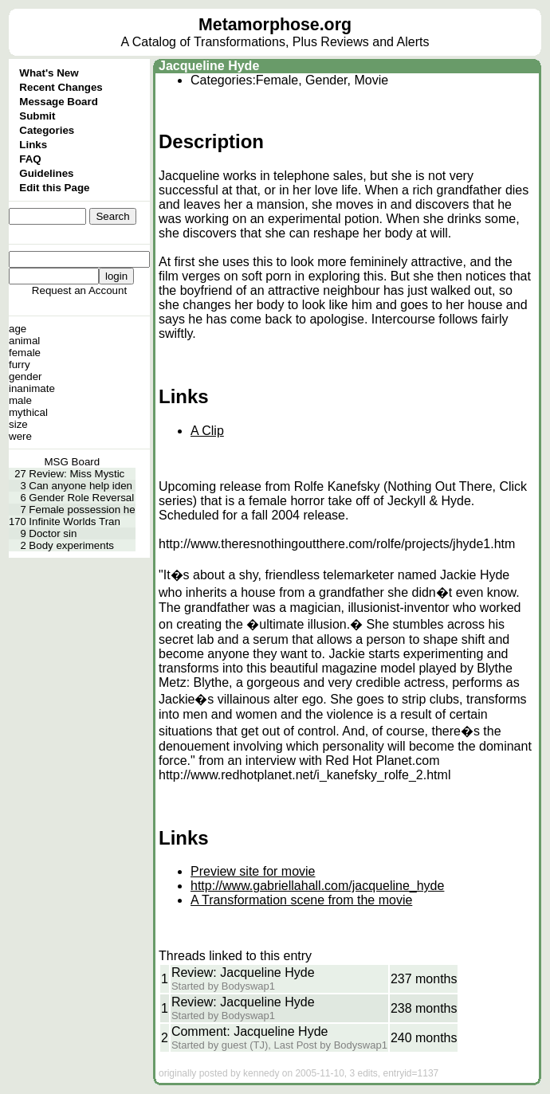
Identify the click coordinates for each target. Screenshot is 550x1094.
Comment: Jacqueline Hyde (249, 1031)
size (18, 424)
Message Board (58, 102)
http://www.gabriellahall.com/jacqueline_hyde (317, 885)
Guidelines (46, 173)
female (25, 353)
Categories (46, 130)
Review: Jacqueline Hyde (243, 972)
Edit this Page (54, 188)
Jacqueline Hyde (209, 66)
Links (33, 145)
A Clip (207, 430)
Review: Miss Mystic (76, 474)
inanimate (32, 388)
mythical (28, 412)
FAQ (30, 159)
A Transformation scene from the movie (301, 900)
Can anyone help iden (80, 486)
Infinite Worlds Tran (74, 521)
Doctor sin (53, 533)
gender (25, 376)
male (20, 400)
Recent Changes (60, 87)
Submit (37, 116)
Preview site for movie (253, 871)
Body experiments (71, 545)
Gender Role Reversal (81, 498)
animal (24, 341)
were (20, 436)
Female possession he (82, 510)
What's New (48, 73)
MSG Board (72, 462)
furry (19, 365)
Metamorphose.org (275, 24)
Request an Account (79, 290)
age (17, 329)
